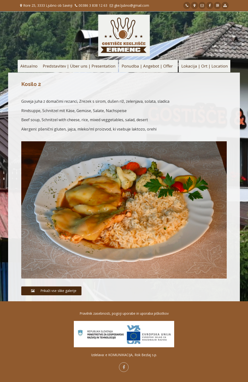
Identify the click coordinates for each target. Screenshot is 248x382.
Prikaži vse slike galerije (51, 290)
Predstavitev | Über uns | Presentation (79, 66)
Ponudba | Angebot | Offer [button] (147, 66)
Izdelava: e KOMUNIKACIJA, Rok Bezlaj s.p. (124, 355)
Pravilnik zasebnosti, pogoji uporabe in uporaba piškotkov (124, 313)
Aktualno (29, 66)
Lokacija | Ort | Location (204, 66)
